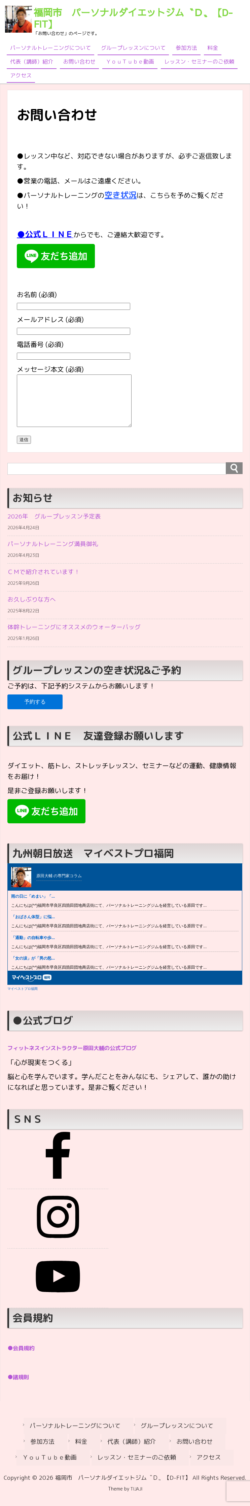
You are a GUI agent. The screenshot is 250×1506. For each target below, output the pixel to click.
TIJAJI (136, 1499)
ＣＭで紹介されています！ (47, 584)
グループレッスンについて (133, 47)
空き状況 (120, 195)
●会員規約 (24, 1363)
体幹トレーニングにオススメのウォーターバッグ (81, 642)
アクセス (21, 75)
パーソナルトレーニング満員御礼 (57, 555)
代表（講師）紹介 (31, 61)
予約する (35, 718)
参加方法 (186, 47)
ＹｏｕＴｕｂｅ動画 (130, 61)
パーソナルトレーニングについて (50, 47)
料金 (212, 47)
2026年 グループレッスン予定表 (59, 525)
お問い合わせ (79, 61)
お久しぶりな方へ (34, 613)
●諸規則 (20, 1392)
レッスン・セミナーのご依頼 (199, 61)
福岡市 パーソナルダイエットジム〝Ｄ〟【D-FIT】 (133, 18)
